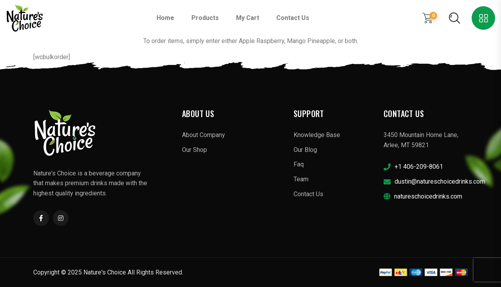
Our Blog (305, 149)
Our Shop (194, 149)
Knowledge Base (317, 135)
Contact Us (292, 18)
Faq (299, 164)
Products (205, 18)
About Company (203, 135)
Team (301, 179)
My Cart (247, 18)
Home (165, 18)
